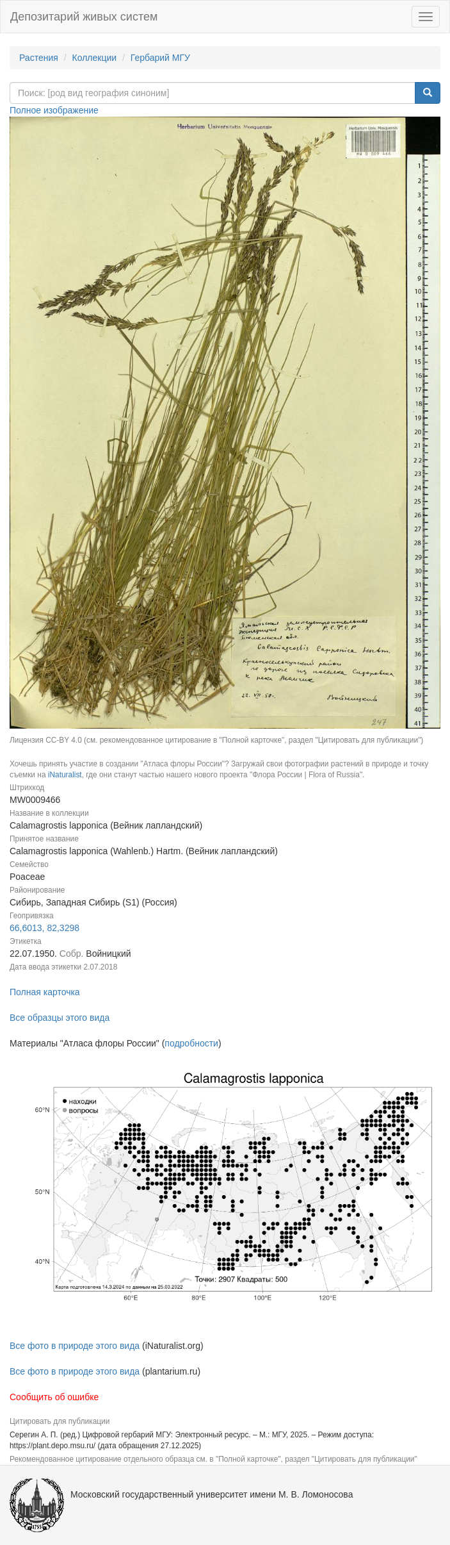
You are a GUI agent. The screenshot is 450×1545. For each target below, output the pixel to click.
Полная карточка (45, 992)
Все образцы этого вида (59, 1017)
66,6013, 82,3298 (44, 928)
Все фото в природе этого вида (75, 1346)
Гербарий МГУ (160, 58)
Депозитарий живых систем (83, 16)
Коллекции (94, 58)
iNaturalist (65, 774)
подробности (191, 1043)
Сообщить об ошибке (54, 1397)
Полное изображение (54, 110)
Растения (38, 58)
